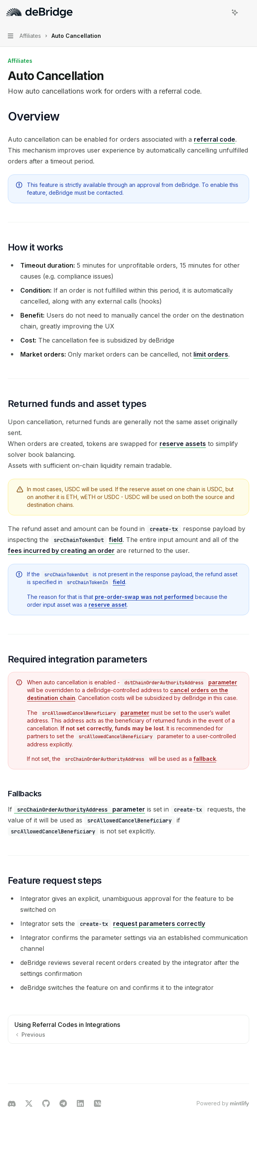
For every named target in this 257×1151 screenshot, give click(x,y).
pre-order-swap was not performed (144, 596)
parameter (222, 682)
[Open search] (220, 12)
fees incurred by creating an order (61, 550)
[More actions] (247, 12)
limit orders (210, 354)
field (115, 540)
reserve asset (108, 604)
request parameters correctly (159, 923)
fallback (204, 758)
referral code (214, 139)
